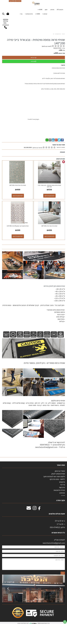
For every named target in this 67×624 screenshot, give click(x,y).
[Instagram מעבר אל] (34, 509)
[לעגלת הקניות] (7, 14)
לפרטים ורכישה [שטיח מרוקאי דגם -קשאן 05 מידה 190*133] (18, 236)
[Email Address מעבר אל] (29, 509)
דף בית (63, 34)
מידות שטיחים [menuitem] (29, 14)
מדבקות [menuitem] (62, 487)
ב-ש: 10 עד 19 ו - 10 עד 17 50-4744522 (57, 524)
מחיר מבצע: (61, 53)
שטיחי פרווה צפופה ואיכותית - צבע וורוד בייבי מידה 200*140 (36, 41)
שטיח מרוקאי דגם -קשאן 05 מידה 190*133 (18, 226)
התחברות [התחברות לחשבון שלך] (18, 1)
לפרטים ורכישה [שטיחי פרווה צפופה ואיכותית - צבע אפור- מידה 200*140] (49, 196)
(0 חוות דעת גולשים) (37, 147)
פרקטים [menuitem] (62, 482)
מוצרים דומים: (60, 159)
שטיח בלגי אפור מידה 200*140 (49, 226)
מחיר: (62, 50)
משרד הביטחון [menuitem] (60, 471)
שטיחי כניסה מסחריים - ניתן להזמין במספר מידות (44, 362)
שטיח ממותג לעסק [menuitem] (58, 473)
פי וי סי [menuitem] (62, 484)
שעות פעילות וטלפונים (57, 514)
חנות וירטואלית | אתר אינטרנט (23, 623)
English (10, 1)
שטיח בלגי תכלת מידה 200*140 (17, 185)
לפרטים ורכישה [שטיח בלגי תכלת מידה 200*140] (18, 196)
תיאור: (63, 65)
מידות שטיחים (58, 34)
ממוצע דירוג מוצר (44, 147)
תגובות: (62, 152)
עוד (21, 14)
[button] (7, 588)
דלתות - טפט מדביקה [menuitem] (57, 479)
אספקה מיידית (5, 23)
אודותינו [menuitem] (62, 493)
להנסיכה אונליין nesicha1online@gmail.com (54, 541)
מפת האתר (61, 465)
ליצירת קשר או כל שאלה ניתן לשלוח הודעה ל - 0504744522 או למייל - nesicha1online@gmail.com (50, 444)
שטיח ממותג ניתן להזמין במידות (54, 286)
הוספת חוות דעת (28, 147)
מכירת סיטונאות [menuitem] (59, 490)
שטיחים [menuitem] (44, 14)
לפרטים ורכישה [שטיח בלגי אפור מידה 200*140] (49, 236)
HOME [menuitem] (40, 9)
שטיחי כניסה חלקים (58, 400)
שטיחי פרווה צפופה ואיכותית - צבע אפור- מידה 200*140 (49, 186)
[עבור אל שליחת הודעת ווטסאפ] (65, 622)
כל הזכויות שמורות (58, 533)
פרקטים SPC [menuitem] (60, 9)
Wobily (39, 623)
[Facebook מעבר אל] (39, 509)
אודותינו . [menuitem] (52, 9)
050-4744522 (5, 24)
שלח (63, 573)
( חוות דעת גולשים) (46, 46)
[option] (33, 588)
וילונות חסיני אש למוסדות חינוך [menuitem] (54, 476)
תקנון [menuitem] (46, 9)
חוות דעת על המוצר (58, 145)
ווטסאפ (33, 61)
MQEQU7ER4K (57, 48)
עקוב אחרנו (60, 500)
